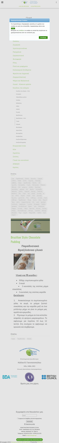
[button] (43, 37)
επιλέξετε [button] (21, 30)
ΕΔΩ (13, 28)
